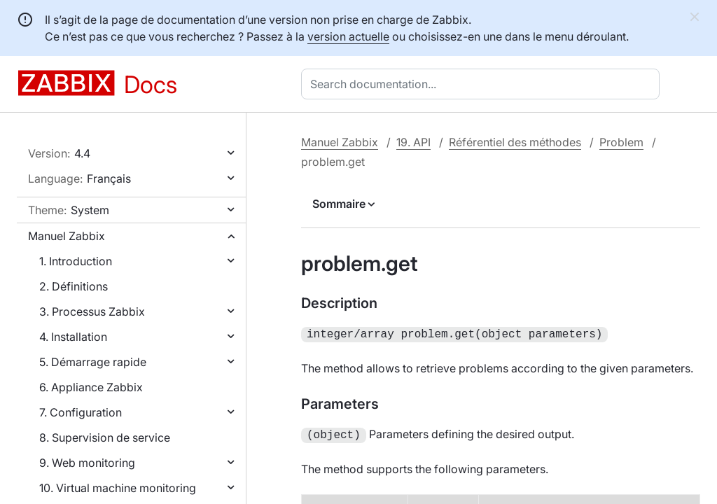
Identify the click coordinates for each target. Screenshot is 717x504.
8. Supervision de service (104, 437)
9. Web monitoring (87, 463)
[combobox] (483, 84)
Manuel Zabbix (66, 236)
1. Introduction (75, 261)
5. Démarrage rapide (92, 362)
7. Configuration (80, 412)
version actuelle (348, 36)
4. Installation (73, 337)
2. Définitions (73, 286)
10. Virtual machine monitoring (117, 488)
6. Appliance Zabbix (91, 387)
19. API (413, 142)
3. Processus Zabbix (92, 311)
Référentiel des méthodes (515, 142)
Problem (621, 142)
